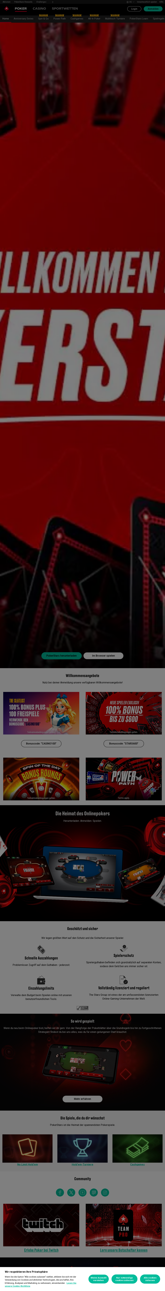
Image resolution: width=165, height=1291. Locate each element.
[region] (82, 1279)
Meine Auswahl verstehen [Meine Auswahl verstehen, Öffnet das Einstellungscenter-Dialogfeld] (99, 1279)
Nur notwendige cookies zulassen (124, 1279)
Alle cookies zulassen (150, 1279)
